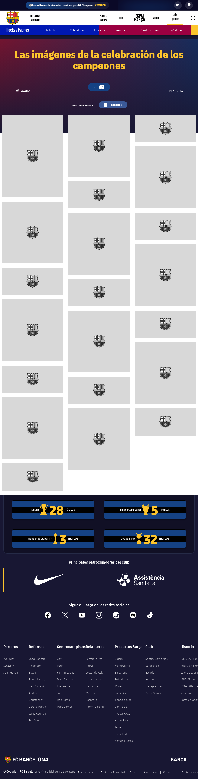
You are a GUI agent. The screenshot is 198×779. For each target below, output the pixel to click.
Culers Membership (123, 655)
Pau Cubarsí (36, 678)
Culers (75, 18)
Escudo (150, 665)
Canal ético (152, 658)
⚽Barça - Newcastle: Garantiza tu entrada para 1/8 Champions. (67, 5)
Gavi (59, 651)
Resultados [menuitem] (123, 30)
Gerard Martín (37, 699)
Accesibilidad (150, 764)
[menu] (189, 5)
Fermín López (65, 665)
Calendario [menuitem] (77, 30)
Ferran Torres (94, 651)
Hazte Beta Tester (121, 716)
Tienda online (123, 692)
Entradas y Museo (121, 675)
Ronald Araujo (38, 672)
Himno (149, 672)
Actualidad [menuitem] (53, 30)
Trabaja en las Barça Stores (153, 682)
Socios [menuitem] (154, 18)
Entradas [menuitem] (99, 30)
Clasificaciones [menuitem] (149, 30)
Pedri (60, 658)
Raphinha (92, 678)
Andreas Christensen (36, 689)
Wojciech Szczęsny (9, 655)
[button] (193, 18)
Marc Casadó (65, 672)
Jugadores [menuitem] (175, 30)
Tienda (59, 18)
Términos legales (87, 764)
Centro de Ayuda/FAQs (122, 702)
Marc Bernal (64, 699)
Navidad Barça (124, 733)
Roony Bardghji (95, 699)
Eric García (35, 713)
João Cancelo (37, 651)
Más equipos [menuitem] (173, 17)
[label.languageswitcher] (178, 5)
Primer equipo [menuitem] (102, 18)
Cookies (134, 764)
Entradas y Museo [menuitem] (37, 18)
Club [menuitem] (120, 18)
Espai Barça (138, 18)
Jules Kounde (37, 706)
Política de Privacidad (113, 764)
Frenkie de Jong (63, 682)
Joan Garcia (10, 665)
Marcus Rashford (91, 689)
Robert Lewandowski (94, 661)
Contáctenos (170, 764)
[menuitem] (189, 4)
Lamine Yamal (94, 672)
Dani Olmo (63, 692)
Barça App (121, 685)
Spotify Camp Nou (156, 651)
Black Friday (122, 726)
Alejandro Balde (35, 661)
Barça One (121, 665)
